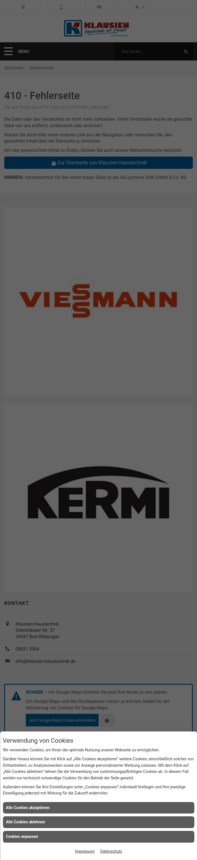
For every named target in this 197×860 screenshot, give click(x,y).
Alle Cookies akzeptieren (28, 807)
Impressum (84, 851)
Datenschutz (111, 851)
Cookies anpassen (22, 836)
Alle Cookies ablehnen (25, 822)
